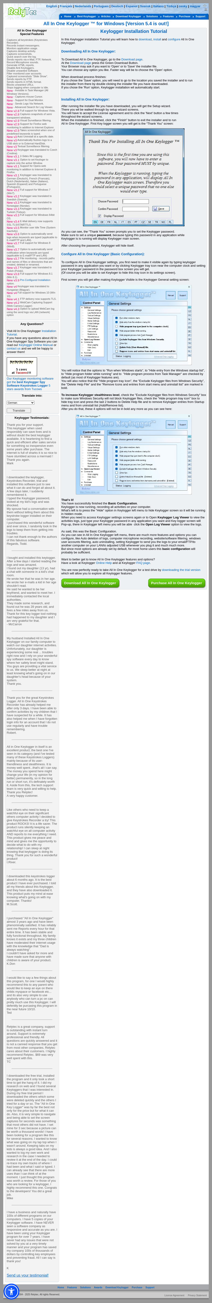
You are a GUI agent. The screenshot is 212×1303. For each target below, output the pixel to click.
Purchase (137, 1287)
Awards (98, 1287)
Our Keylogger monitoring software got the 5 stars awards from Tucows (30, 382)
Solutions (85, 1287)
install (157, 39)
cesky (183, 6)
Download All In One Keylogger (90, 583)
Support (149, 1287)
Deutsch (117, 6)
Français (66, 6)
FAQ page (143, 563)
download (145, 39)
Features (72, 1287)
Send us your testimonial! (28, 1275)
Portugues (101, 6)
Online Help (104, 563)
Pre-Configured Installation (35, 280)
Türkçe (171, 6)
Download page (131, 59)
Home (61, 1287)
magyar (195, 6)
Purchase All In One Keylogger (176, 583)
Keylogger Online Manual (36, 345)
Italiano (158, 6)
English (51, 6)
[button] (11, 1291)
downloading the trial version (181, 570)
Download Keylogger (117, 1287)
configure (174, 39)
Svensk (145, 6)
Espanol (132, 6)
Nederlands (83, 6)
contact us (14, 348)
